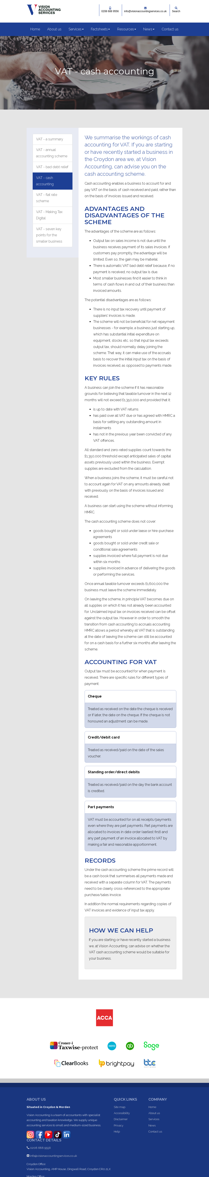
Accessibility (122, 1113)
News (148, 29)
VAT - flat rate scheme (46, 198)
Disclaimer (121, 1119)
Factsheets (100, 29)
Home (35, 29)
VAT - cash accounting (45, 181)
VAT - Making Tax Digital (49, 215)
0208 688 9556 (110, 10)
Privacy (118, 1125)
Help (117, 1131)
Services (76, 29)
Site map (119, 1107)
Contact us (170, 29)
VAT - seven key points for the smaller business (49, 235)
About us (54, 29)
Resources (126, 29)
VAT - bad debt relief (52, 167)
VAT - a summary (49, 139)
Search (176, 10)
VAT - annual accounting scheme (51, 153)
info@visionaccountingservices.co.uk (145, 10)
